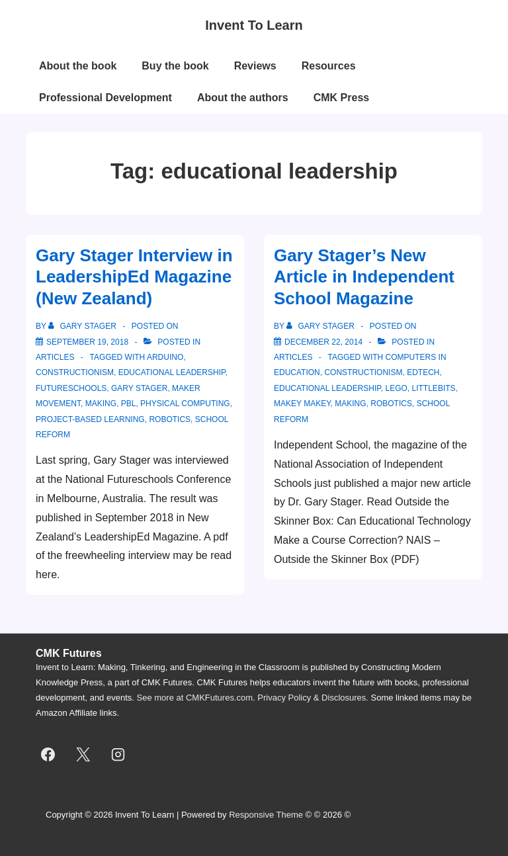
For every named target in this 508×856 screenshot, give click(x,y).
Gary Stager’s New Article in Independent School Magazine (364, 276)
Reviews (255, 65)
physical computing (185, 403)
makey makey (302, 403)
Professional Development (105, 97)
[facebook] (48, 754)
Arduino (165, 357)
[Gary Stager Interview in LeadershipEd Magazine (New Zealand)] (87, 342)
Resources (329, 65)
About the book (77, 65)
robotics (169, 419)
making (100, 403)
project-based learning (90, 419)
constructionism (75, 372)
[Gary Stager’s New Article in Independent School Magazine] (323, 342)
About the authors (242, 97)
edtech (423, 372)
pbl (128, 403)
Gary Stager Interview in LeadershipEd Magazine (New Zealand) (134, 276)
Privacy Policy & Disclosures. (312, 698)
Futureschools (71, 388)
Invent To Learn (253, 25)
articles (55, 357)
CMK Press (341, 97)
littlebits (434, 388)
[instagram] (118, 754)
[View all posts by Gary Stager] (83, 326)
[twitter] (83, 754)
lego (396, 388)
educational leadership (172, 372)
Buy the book (175, 65)
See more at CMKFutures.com (195, 698)
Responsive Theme (266, 815)
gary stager (139, 388)
